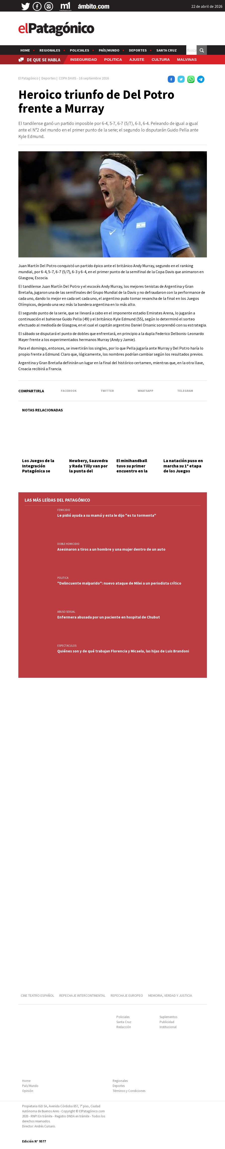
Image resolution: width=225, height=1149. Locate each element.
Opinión (27, 1091)
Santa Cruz (166, 50)
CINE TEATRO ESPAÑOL (37, 995)
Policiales (79, 50)
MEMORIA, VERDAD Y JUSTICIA (170, 995)
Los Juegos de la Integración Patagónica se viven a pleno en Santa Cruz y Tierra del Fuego (41, 473)
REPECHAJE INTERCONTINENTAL (82, 995)
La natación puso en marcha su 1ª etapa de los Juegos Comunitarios (183, 468)
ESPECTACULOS (66, 645)
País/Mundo (109, 50)
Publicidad (167, 1022)
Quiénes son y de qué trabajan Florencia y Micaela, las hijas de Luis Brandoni (123, 651)
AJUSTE (136, 59)
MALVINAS (187, 59)
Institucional (168, 1027)
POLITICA (113, 59)
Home (25, 50)
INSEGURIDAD (83, 59)
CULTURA (161, 59)
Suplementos (168, 1017)
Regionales (49, 50)
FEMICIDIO (63, 510)
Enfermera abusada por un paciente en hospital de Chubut (108, 617)
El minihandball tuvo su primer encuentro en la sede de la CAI (132, 468)
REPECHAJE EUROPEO (127, 995)
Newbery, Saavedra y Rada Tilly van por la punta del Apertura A (88, 468)
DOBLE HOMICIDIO (68, 544)
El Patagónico (28, 78)
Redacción (123, 1027)
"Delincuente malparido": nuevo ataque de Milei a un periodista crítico (119, 583)
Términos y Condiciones (129, 1091)
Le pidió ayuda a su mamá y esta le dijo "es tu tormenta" (106, 515)
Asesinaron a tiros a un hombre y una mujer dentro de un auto (111, 549)
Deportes (138, 50)
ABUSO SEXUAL (66, 611)
